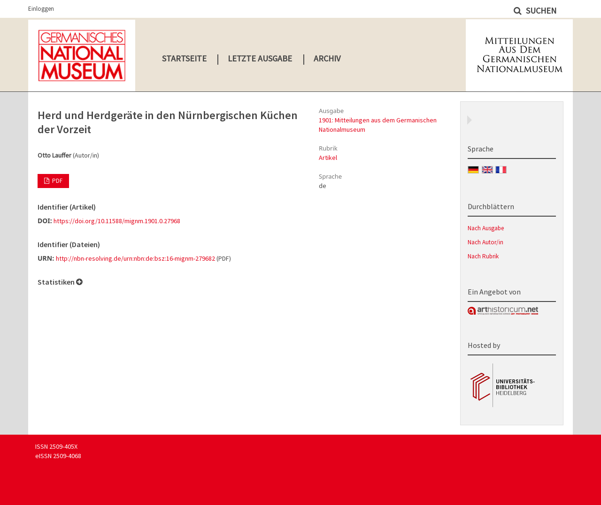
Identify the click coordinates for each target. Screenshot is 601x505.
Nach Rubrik (483, 256)
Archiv (327, 58)
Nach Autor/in (485, 242)
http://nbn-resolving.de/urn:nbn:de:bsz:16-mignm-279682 (135, 258)
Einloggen (41, 9)
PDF (56, 181)
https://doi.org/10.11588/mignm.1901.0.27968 (117, 221)
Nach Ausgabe (486, 228)
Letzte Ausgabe (260, 58)
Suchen (540, 10)
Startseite (184, 58)
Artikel (328, 157)
